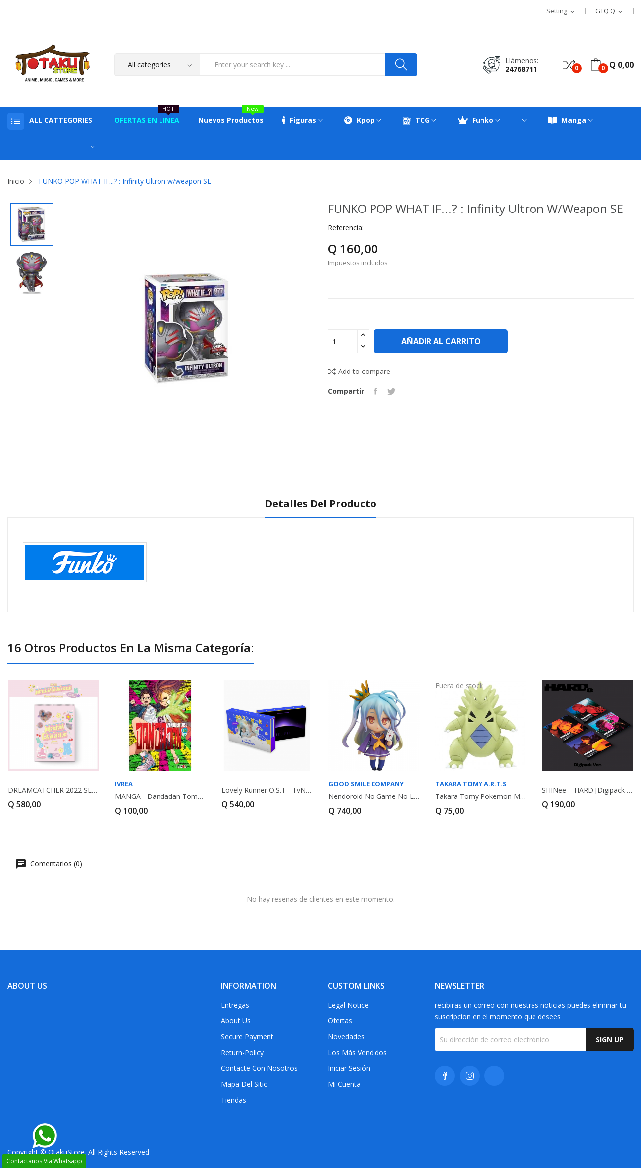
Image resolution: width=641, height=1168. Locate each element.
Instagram (470, 1076)
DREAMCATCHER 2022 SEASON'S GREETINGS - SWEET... (53, 790)
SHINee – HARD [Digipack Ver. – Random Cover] (587, 790)
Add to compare (359, 371)
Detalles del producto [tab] (320, 504)
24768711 (521, 69)
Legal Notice (348, 1004)
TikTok (494, 1076)
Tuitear (391, 391)
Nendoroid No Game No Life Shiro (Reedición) (374, 796)
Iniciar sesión (349, 1068)
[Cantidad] (343, 341)
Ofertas (340, 1020)
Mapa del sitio (244, 1084)
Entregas (235, 1004)
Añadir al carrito (441, 341)
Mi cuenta (344, 1084)
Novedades (346, 1036)
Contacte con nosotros (259, 1068)
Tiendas (233, 1100)
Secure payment (247, 1036)
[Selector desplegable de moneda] (609, 11)
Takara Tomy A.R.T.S (471, 784)
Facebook (445, 1076)
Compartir (375, 391)
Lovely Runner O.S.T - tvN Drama (267, 790)
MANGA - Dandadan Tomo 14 (160, 796)
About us (236, 1020)
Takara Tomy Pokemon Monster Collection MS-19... (481, 796)
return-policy (242, 1052)
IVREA (124, 784)
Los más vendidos (357, 1052)
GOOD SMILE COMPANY (366, 784)
